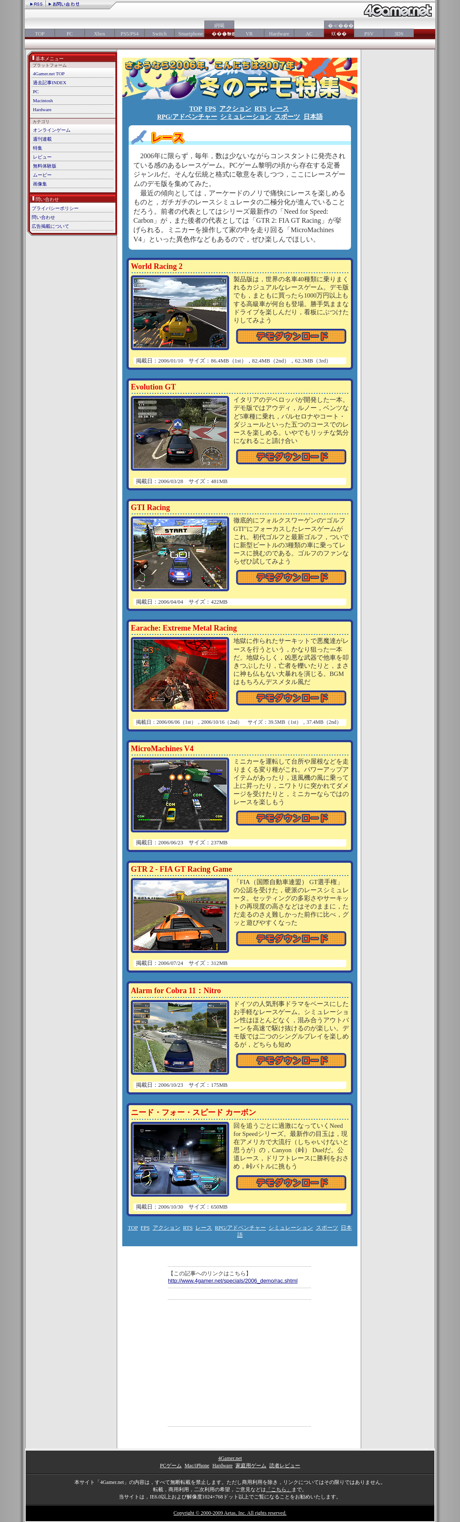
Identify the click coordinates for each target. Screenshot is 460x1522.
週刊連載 (42, 139)
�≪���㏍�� (339, 30)
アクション (235, 108)
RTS (260, 108)
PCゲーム (171, 1466)
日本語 (313, 116)
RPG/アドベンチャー (187, 116)
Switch (159, 34)
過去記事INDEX (49, 82)
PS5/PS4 (130, 34)
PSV (369, 34)
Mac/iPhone (197, 1466)
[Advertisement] (240, 1363)
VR (249, 34)
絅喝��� (219, 30)
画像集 (40, 183)
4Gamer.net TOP (49, 73)
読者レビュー (284, 1466)
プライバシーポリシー (55, 208)
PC (70, 34)
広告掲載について (50, 226)
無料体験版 (44, 165)
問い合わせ (43, 217)
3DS (398, 34)
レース (279, 108)
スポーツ (287, 116)
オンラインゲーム (52, 130)
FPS (210, 108)
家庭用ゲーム (251, 1466)
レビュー (42, 156)
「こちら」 (279, 1490)
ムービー (42, 174)
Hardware (279, 34)
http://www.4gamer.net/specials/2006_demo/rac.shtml (233, 1280)
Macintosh (43, 100)
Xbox (100, 34)
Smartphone (189, 34)
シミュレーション (245, 116)
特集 (37, 147)
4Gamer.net (230, 1458)
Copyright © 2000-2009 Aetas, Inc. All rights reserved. (230, 1513)
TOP (39, 34)
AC (309, 34)
